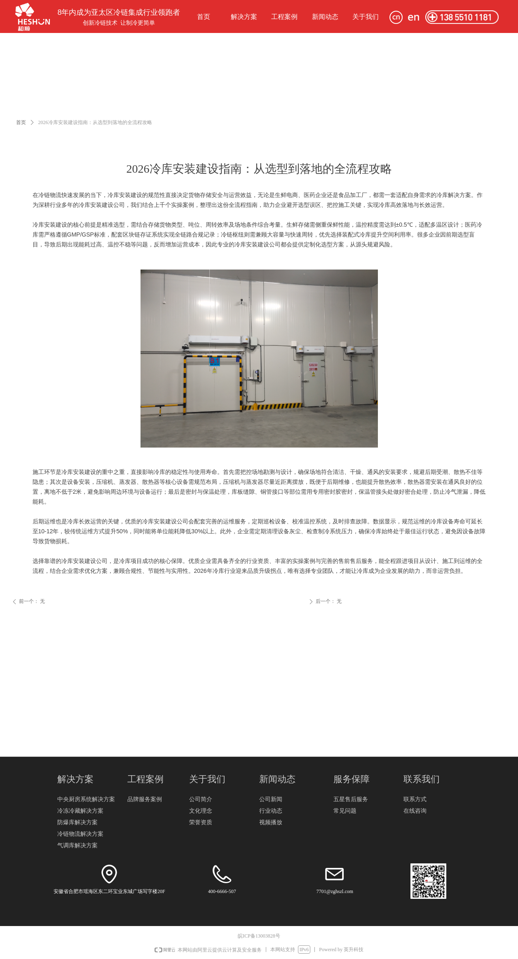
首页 (21, 122)
